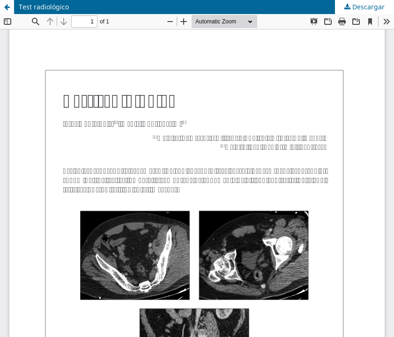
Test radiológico (44, 6)
